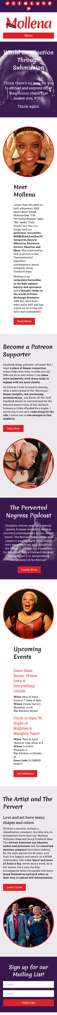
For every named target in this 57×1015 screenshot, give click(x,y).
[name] (28, 984)
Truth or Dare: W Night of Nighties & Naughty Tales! (28, 726)
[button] (28, 1002)
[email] (28, 993)
